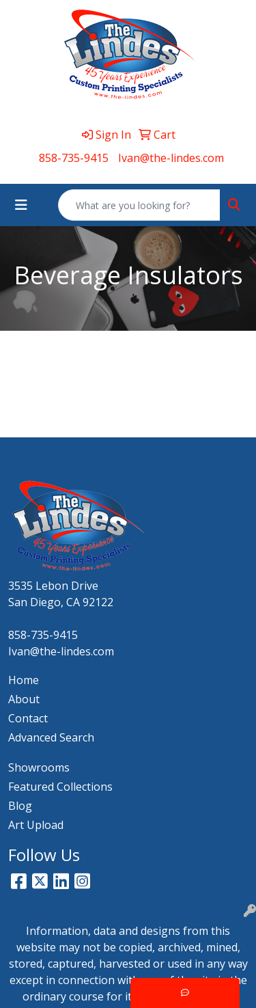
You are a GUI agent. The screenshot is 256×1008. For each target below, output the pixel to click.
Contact (28, 718)
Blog (20, 805)
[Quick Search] (139, 205)
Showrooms (39, 767)
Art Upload (35, 824)
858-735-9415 (74, 157)
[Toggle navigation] (21, 205)
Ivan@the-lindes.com (171, 157)
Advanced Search (51, 737)
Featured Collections (60, 786)
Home (23, 679)
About (24, 699)
